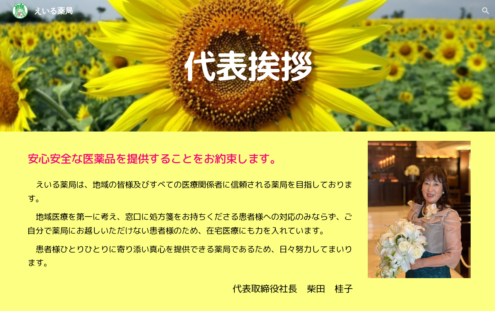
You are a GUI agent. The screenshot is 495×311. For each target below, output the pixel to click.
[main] (247, 65)
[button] (485, 11)
